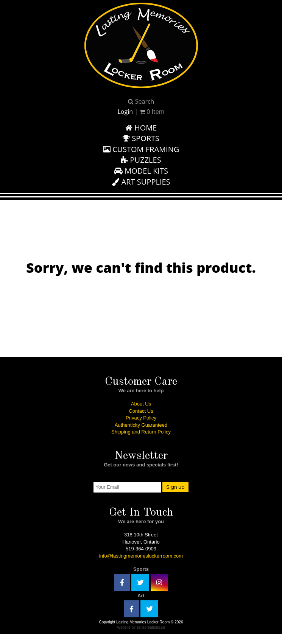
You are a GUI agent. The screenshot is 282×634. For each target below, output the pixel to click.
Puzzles (141, 160)
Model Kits (141, 171)
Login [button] (125, 111)
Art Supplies (141, 182)
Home (141, 128)
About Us (141, 404)
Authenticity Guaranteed (141, 425)
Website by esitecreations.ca (141, 627)
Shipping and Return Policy (141, 432)
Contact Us (141, 411)
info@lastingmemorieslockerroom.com (141, 556)
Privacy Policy (141, 418)
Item (151, 111)
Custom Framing (141, 149)
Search (141, 101)
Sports (141, 138)
